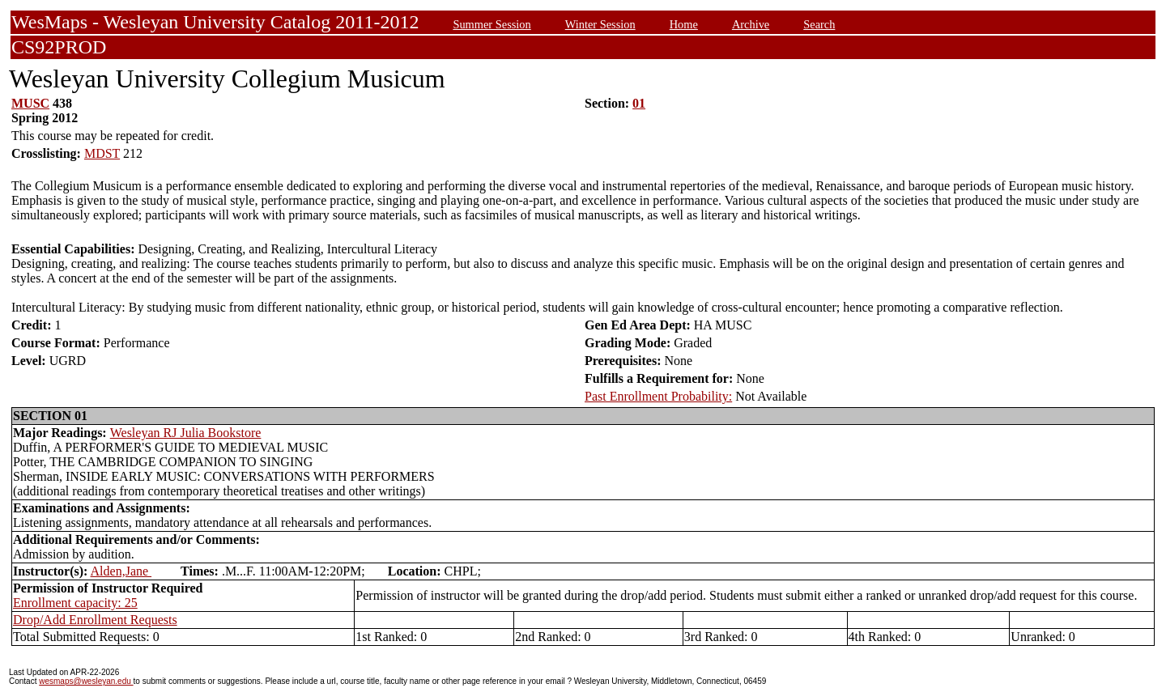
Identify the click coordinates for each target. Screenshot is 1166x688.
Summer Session (491, 24)
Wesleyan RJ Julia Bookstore (186, 433)
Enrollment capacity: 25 (75, 602)
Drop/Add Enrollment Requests (95, 619)
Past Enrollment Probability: (658, 396)
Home (684, 24)
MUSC (30, 103)
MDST (102, 153)
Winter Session (600, 24)
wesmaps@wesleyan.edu (86, 681)
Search (819, 24)
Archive (750, 24)
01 (638, 103)
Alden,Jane (121, 571)
